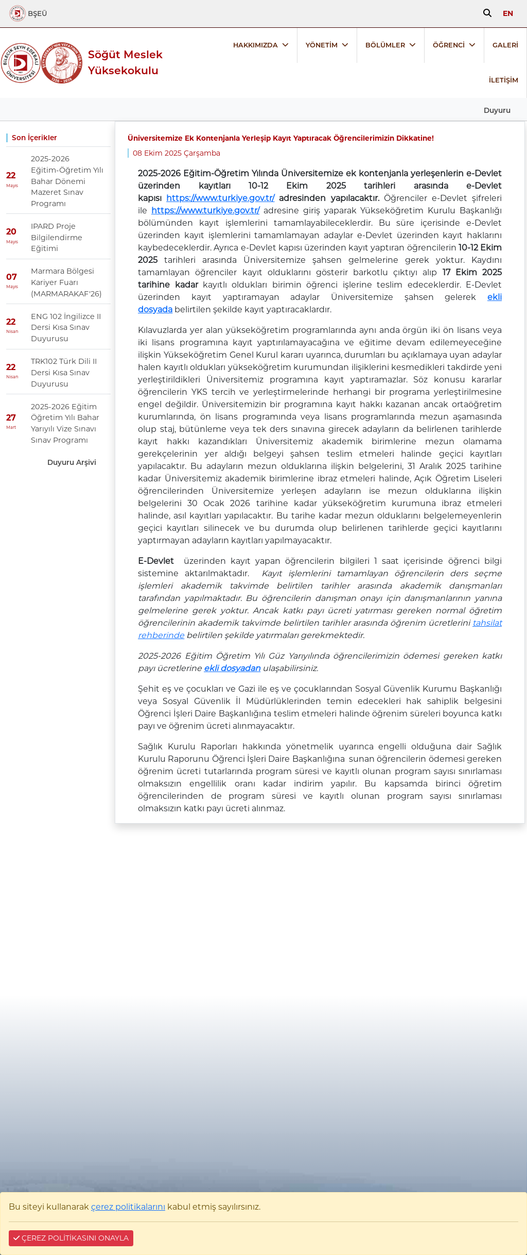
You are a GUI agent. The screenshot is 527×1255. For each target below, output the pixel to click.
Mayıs (12, 185)
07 (11, 277)
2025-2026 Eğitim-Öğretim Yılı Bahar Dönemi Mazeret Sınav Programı (67, 181)
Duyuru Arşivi (71, 462)
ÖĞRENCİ (449, 45)
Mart (11, 427)
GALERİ (505, 45)
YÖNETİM (322, 45)
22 (10, 176)
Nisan (12, 331)
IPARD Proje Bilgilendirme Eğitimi (56, 237)
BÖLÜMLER (385, 45)
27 (11, 418)
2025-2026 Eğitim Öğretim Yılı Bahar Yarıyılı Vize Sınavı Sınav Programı (65, 423)
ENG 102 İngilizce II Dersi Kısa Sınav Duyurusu (66, 327)
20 (11, 232)
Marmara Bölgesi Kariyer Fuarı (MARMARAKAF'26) (66, 282)
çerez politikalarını (128, 1207)
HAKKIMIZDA (255, 45)
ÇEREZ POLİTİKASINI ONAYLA (71, 1238)
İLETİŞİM (503, 80)
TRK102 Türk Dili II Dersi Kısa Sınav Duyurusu (64, 372)
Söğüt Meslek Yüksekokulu (125, 62)
